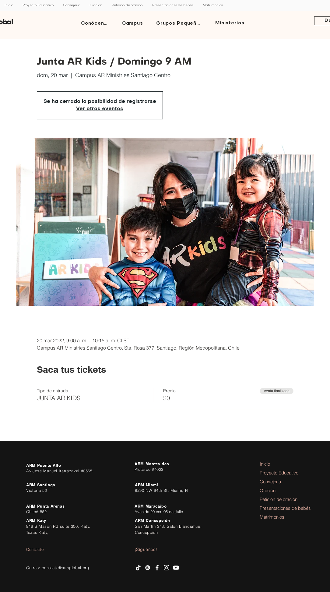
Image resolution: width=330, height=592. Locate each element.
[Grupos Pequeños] (179, 23)
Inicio (265, 464)
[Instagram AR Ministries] (166, 567)
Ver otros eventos (99, 109)
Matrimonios (272, 517)
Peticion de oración (276, 499)
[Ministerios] (230, 23)
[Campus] (133, 23)
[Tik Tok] (138, 567)
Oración (268, 490)
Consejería (270, 482)
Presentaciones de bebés (276, 508)
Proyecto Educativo (276, 473)
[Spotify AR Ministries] (147, 567)
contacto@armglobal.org (65, 567)
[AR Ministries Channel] (176, 567)
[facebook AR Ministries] (157, 567)
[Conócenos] (96, 23)
